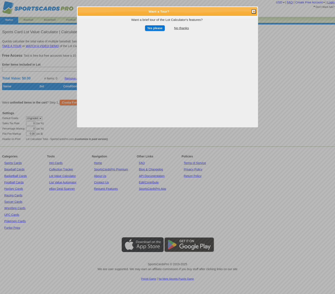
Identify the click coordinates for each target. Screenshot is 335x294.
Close (253, 12)
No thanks (181, 28)
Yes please (155, 28)
